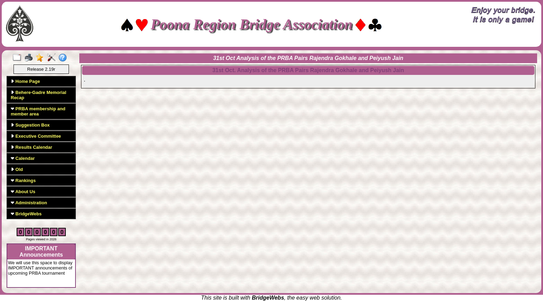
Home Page (25, 81)
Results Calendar (31, 147)
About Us (23, 191)
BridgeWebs (26, 213)
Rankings (23, 180)
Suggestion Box (30, 125)
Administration (29, 202)
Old (17, 169)
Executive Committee (36, 136)
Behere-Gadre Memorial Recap (38, 95)
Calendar (23, 158)
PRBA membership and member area (38, 111)
